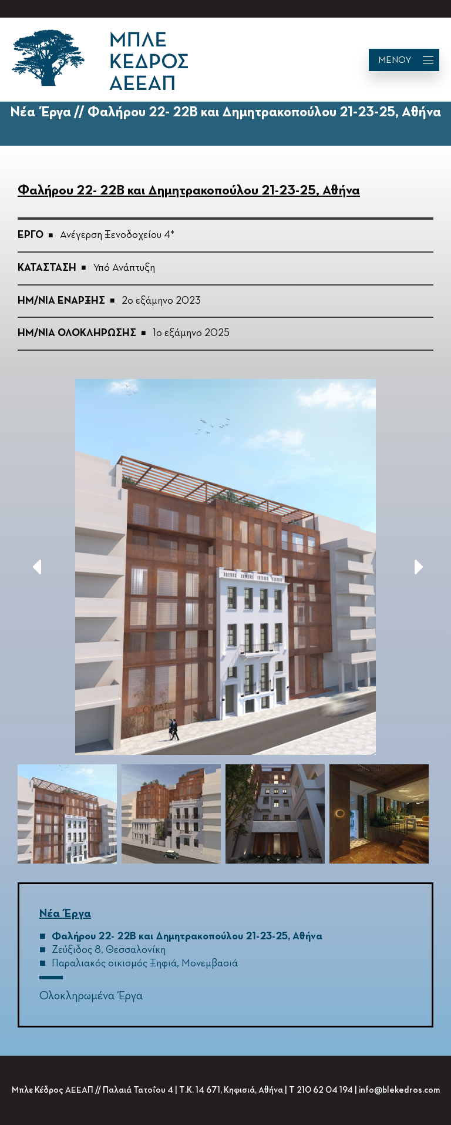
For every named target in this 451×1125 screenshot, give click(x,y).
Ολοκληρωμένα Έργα (91, 996)
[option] (225, 567)
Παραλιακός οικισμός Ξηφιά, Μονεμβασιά (145, 963)
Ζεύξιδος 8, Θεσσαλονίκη (109, 950)
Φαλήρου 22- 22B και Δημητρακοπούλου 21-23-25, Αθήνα (187, 936)
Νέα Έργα (65, 913)
